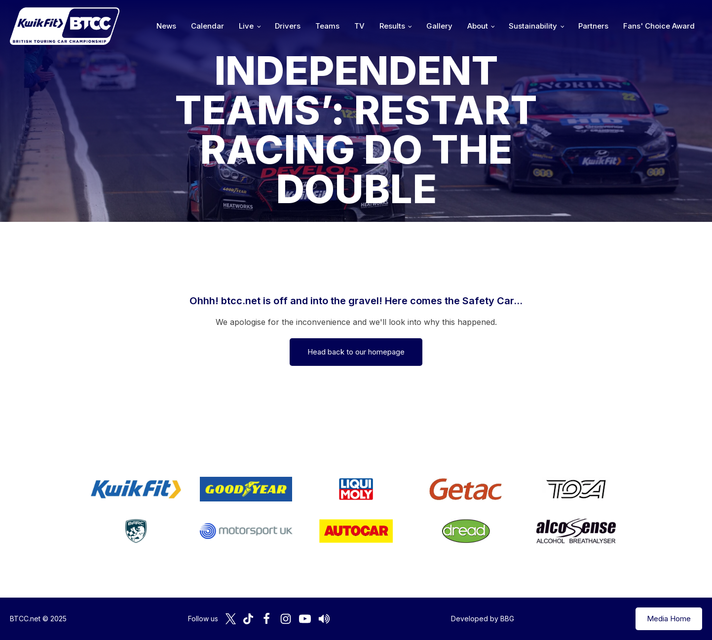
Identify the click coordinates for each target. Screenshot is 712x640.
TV (359, 26)
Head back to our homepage (356, 351)
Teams (327, 26)
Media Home (669, 618)
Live (246, 26)
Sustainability (533, 26)
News (166, 26)
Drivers (287, 26)
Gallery (439, 26)
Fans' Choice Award (659, 26)
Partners (593, 26)
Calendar (207, 26)
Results (392, 26)
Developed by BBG (482, 618)
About (477, 26)
